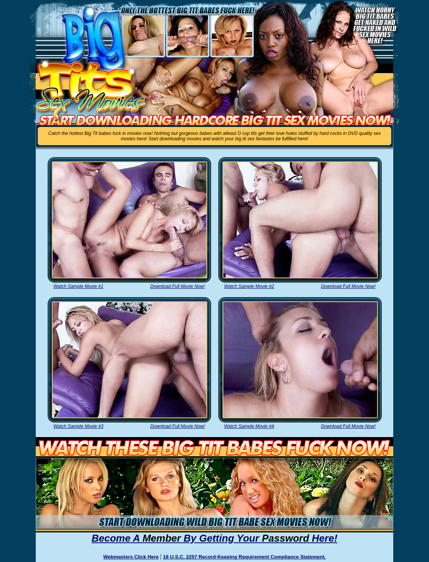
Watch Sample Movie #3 (78, 426)
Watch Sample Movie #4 (249, 426)
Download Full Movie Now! (177, 286)
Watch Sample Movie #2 (249, 286)
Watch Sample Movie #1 (78, 286)
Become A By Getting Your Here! (214, 538)
